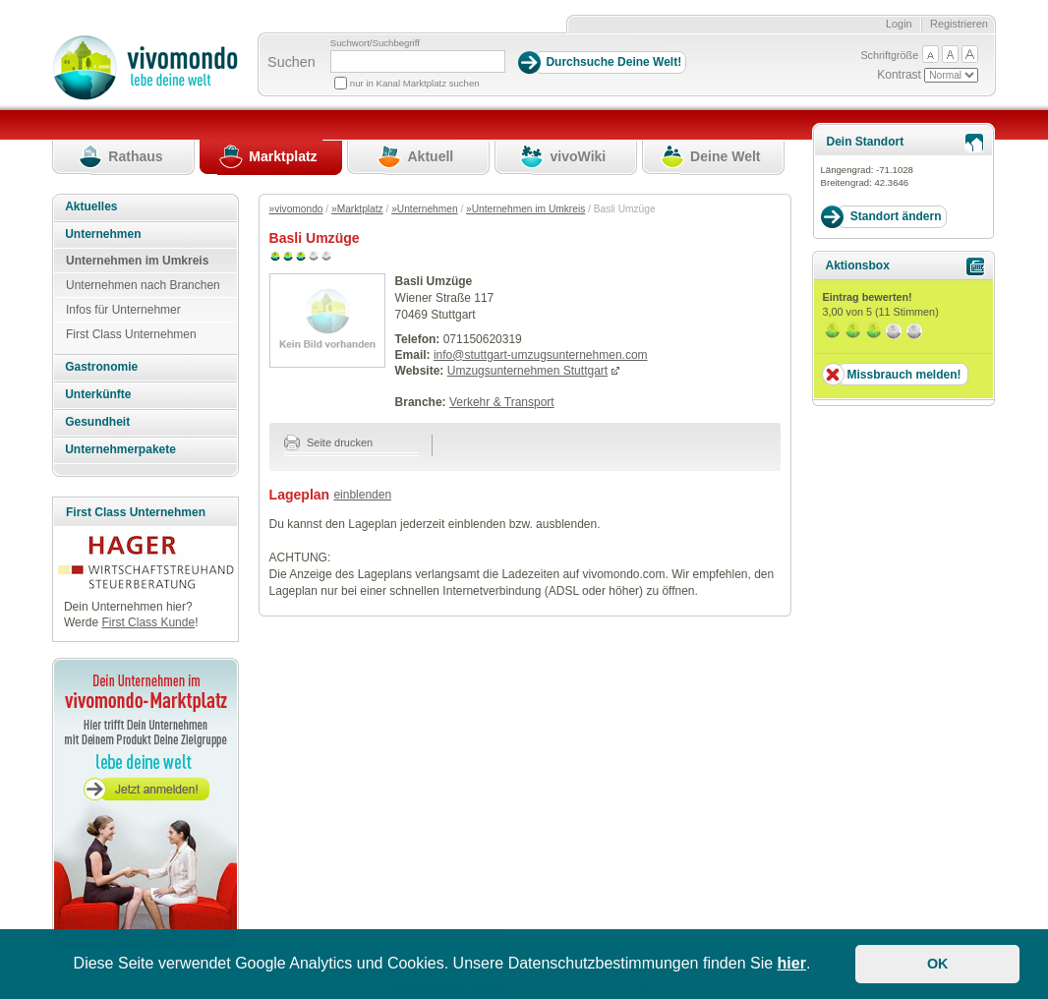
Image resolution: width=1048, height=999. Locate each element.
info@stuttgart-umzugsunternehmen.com (541, 355)
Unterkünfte (98, 394)
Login (899, 23)
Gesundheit (97, 422)
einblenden (362, 494)
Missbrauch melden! (903, 375)
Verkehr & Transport (501, 402)
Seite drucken (329, 442)
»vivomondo (296, 209)
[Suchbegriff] (417, 61)
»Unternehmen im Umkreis (525, 209)
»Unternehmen (424, 209)
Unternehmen (103, 234)
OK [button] (938, 963)
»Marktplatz (357, 209)
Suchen (291, 62)
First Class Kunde (148, 622)
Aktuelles (91, 206)
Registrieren (959, 23)
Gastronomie (101, 367)
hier (792, 963)
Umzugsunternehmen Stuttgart (527, 371)
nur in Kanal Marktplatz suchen (415, 83)
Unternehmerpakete (120, 449)
